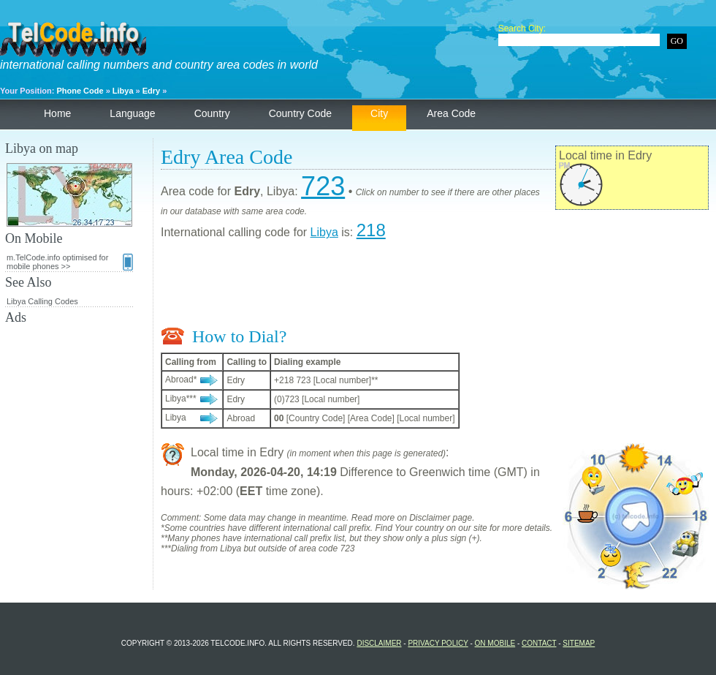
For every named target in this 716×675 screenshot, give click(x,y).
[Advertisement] (435, 287)
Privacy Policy (438, 643)
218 (371, 230)
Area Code (451, 113)
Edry (151, 90)
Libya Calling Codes (42, 301)
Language (132, 113)
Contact (539, 643)
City (379, 113)
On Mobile (495, 643)
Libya (123, 90)
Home (57, 113)
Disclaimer (379, 643)
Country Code (300, 113)
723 (323, 186)
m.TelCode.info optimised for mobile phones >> (70, 262)
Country (212, 113)
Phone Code (79, 90)
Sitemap (579, 643)
